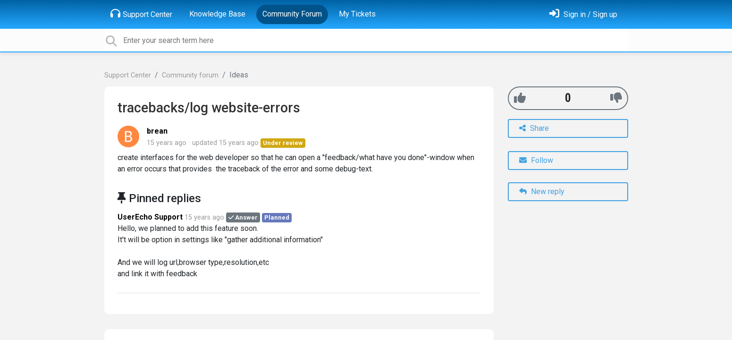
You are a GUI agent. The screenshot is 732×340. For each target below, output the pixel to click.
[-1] (616, 98)
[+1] (520, 98)
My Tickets (357, 13)
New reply (541, 191)
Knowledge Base (217, 13)
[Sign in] (583, 14)
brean (157, 131)
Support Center (141, 13)
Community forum (190, 75)
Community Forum (292, 13)
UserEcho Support (150, 216)
